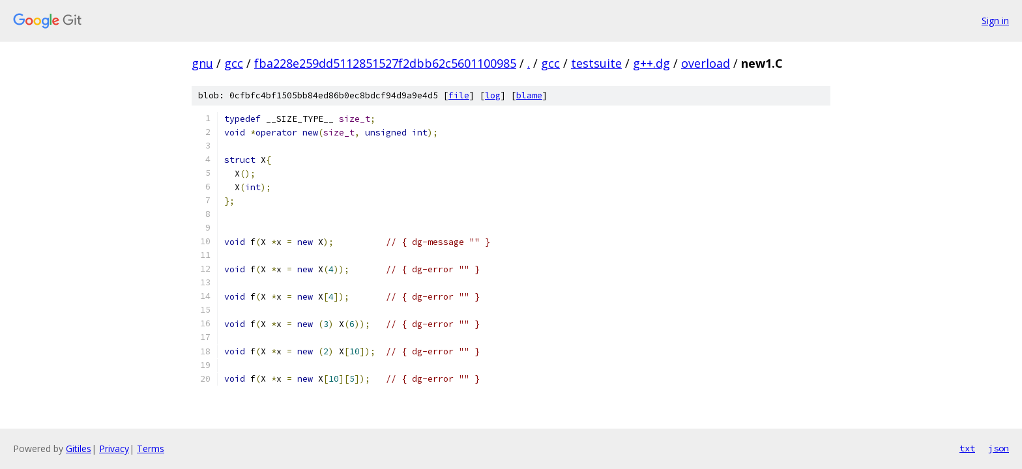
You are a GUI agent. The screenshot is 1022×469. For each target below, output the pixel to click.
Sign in (995, 20)
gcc (233, 63)
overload (705, 63)
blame (529, 95)
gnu (202, 63)
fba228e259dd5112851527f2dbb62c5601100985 (385, 63)
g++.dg (651, 63)
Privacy (114, 448)
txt (967, 448)
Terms (150, 448)
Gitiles (78, 448)
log (493, 95)
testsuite (596, 63)
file (458, 95)
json (998, 448)
